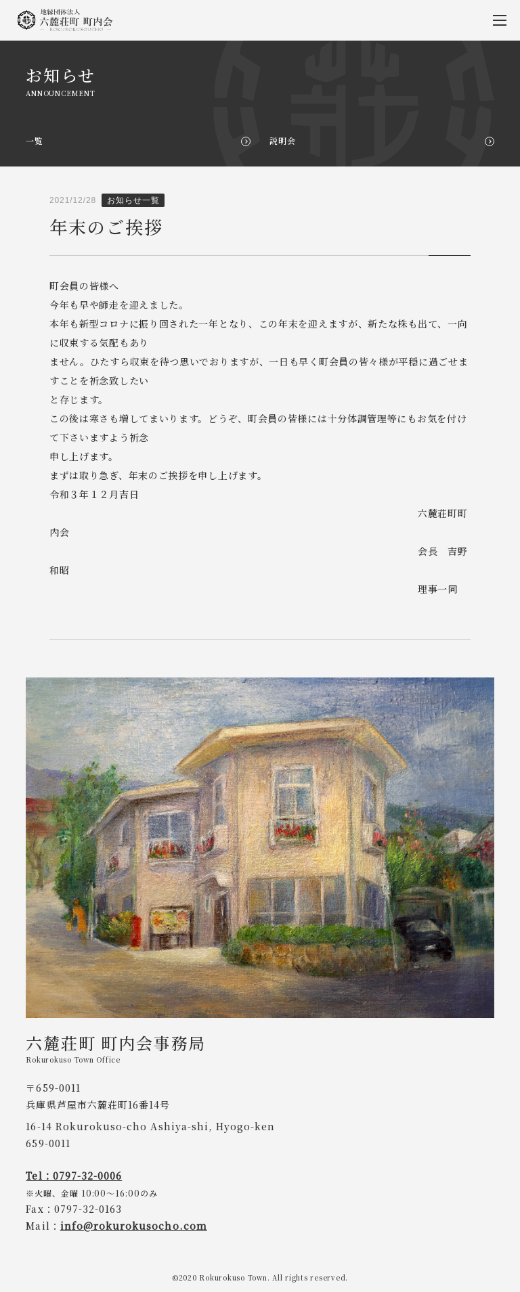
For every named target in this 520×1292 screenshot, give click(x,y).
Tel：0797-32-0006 (74, 1175)
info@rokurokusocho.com (133, 1225)
